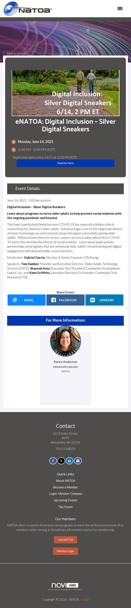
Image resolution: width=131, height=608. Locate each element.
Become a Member (65, 487)
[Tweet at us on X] (61, 460)
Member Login (65, 551)
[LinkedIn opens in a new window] (104, 300)
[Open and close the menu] (89, 8)
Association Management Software (65, 586)
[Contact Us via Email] (78, 460)
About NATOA (65, 480)
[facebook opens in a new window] (65, 300)
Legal (85, 599)
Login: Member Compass (65, 493)
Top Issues (65, 506)
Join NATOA (65, 539)
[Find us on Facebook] (53, 460)
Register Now (65, 163)
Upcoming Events (65, 500)
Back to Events (15, 53)
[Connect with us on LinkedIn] (69, 460)
